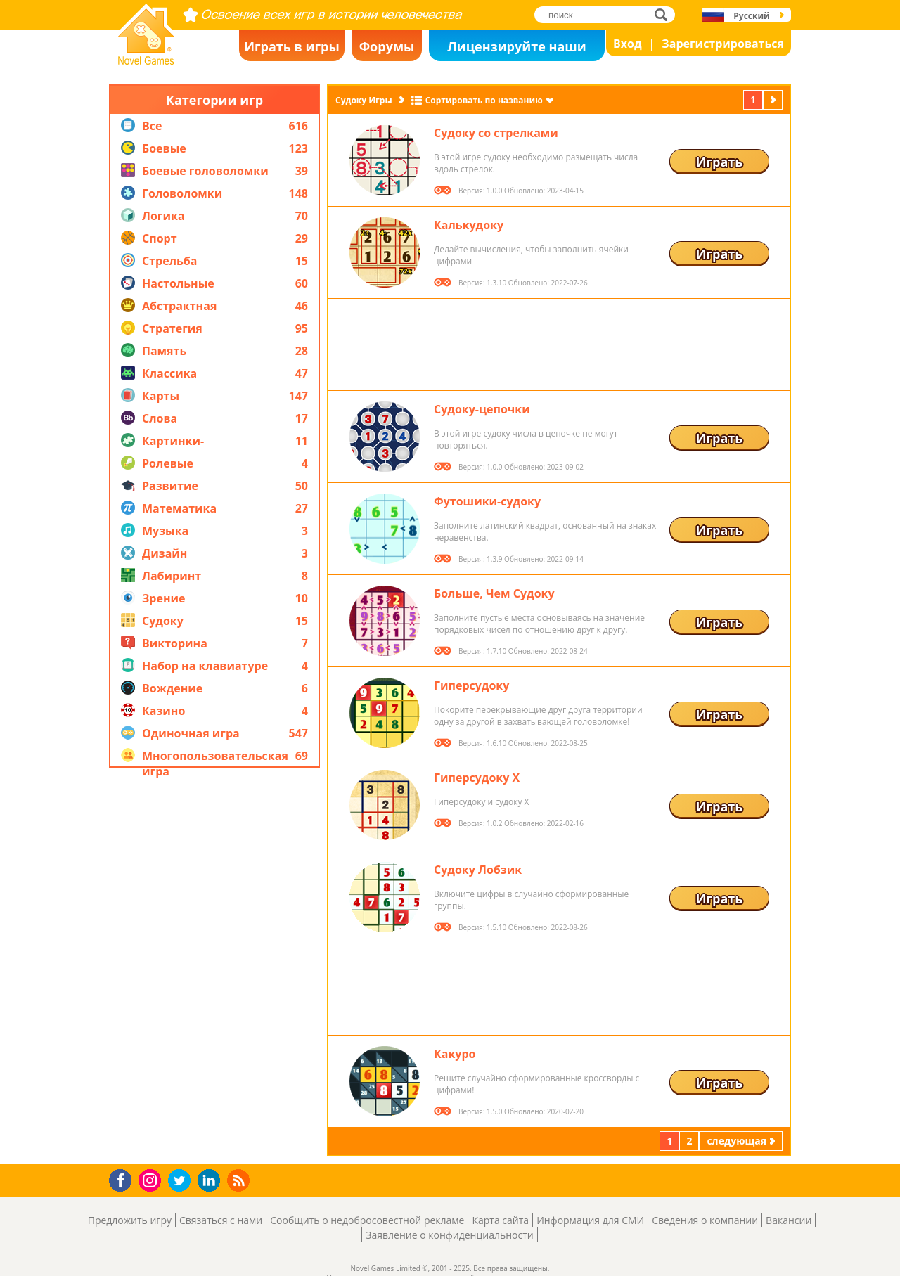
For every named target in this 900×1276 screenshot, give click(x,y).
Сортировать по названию (484, 100)
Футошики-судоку (487, 501)
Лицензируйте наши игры (516, 49)
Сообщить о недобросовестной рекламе (367, 1220)
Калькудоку (468, 225)
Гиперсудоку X (477, 777)
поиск (665, 14)
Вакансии (788, 1220)
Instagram (152, 1179)
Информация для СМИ (590, 1220)
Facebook (124, 1179)
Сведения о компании (705, 1220)
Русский (751, 16)
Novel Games (144, 60)
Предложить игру (130, 1220)
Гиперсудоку (471, 685)
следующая (774, 99)
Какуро (454, 1054)
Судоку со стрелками (496, 133)
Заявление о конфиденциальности (449, 1235)
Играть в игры (292, 46)
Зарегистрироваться (723, 43)
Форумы (387, 46)
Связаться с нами (220, 1220)
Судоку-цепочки (482, 409)
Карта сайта (500, 1220)
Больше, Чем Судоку (494, 593)
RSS (240, 1180)
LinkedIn (211, 1181)
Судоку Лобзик (478, 869)
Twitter (182, 1181)
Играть (719, 161)
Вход (627, 43)
